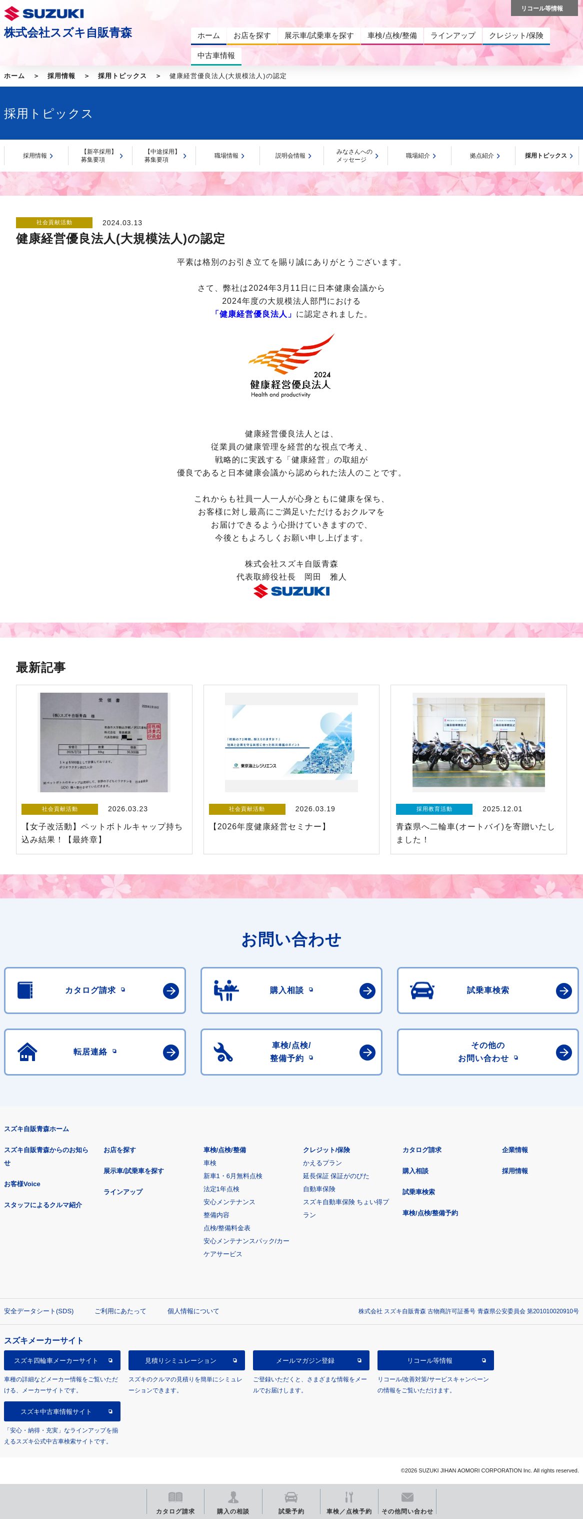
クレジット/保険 (326, 1150)
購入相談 (415, 1171)
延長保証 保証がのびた (336, 1176)
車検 (210, 1163)
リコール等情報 (429, 1360)
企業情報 (515, 1150)
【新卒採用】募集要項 (99, 156)
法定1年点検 (222, 1189)
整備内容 (217, 1215)
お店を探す (120, 1150)
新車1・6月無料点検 (233, 1176)
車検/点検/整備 (225, 1150)
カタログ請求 (422, 1150)
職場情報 (226, 155)
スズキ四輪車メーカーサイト (56, 1360)
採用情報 (62, 76)
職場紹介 (418, 155)
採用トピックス (122, 76)
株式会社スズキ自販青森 (68, 32)
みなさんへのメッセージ (354, 156)
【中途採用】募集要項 (162, 156)
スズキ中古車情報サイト (56, 1411)
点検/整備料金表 (227, 1228)
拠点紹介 (482, 155)
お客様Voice (22, 1184)
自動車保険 (319, 1189)
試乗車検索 (418, 1192)
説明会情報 (291, 155)
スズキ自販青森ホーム (36, 1129)
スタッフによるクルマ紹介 (43, 1205)
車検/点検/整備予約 (430, 1213)
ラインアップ (123, 1192)
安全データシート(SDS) (39, 1311)
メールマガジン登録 (305, 1360)
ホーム (14, 76)
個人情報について (194, 1311)
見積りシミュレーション (180, 1360)
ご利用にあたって (120, 1311)
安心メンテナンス (230, 1202)
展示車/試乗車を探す (134, 1171)
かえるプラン (322, 1163)
